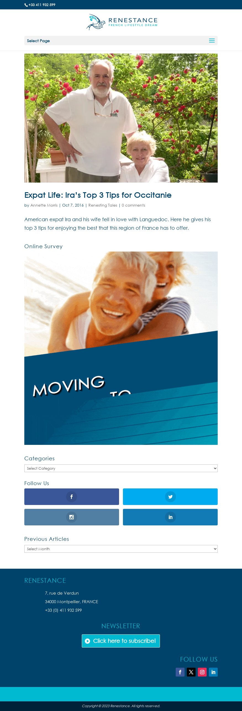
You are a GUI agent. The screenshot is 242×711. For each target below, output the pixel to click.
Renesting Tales (102, 205)
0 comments (133, 205)
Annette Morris (43, 205)
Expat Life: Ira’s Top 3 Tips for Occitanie (98, 194)
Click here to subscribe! (124, 641)
